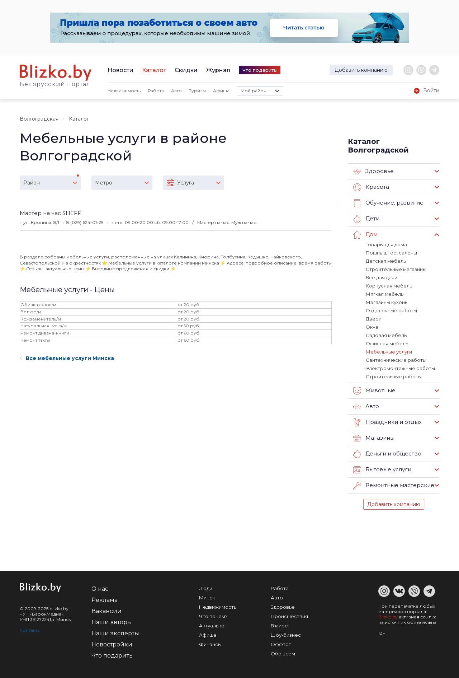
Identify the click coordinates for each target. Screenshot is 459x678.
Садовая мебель (386, 335)
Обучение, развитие (388, 203)
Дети (366, 219)
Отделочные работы (391, 310)
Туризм (197, 90)
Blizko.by (388, 616)
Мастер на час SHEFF (50, 213)
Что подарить (259, 70)
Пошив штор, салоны (391, 253)
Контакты (30, 630)
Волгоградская (39, 119)
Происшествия (289, 616)
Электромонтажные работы (400, 368)
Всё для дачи (381, 277)
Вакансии (106, 611)
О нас (99, 588)
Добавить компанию (361, 70)
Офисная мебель (387, 343)
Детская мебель (386, 261)
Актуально (211, 625)
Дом (365, 235)
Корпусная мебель (389, 286)
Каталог (154, 70)
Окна (372, 327)
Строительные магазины (396, 269)
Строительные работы (394, 376)
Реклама (104, 600)
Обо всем (283, 653)
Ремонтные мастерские (393, 486)
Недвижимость (124, 90)
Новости (120, 70)
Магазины (373, 438)
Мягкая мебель (384, 294)
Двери (374, 319)
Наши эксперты (115, 633)
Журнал (218, 70)
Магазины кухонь (386, 302)
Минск (207, 597)
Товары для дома (386, 244)
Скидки (186, 70)
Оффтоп (281, 644)
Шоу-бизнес (286, 635)
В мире (279, 625)
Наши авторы (111, 622)
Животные (374, 391)
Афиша (221, 90)
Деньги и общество (387, 454)
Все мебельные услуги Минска (67, 358)
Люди (205, 588)
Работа (156, 90)
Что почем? (213, 616)
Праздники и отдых (387, 422)
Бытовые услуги (382, 470)
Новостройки (111, 644)
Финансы (210, 644)
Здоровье (373, 172)
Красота (371, 187)
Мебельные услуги (389, 352)
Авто (176, 90)
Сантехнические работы (396, 360)
